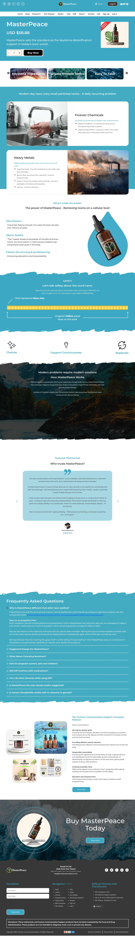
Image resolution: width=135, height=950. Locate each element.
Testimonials (59, 900)
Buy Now (33, 52)
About (72, 892)
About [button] (81, 14)
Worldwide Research (77, 898)
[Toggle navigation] (2, 10)
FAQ (68, 14)
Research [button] (36, 14)
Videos (57, 892)
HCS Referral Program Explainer (105, 895)
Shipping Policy (60, 898)
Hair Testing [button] (49, 14)
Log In (114, 14)
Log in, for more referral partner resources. (109, 897)
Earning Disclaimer (122, 932)
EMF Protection (60, 903)
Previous (8, 73)
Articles (57, 895)
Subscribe (15, 912)
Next (127, 73)
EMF (74, 14)
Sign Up (106, 14)
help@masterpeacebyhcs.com (66, 874)
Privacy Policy (108, 932)
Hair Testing (59, 906)
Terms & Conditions (94, 932)
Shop (27, 14)
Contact (91, 14)
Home (20, 14)
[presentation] (20, 903)
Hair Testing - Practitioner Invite (105, 900)
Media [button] (60, 14)
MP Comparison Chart (102, 892)
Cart (98, 14)
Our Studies (74, 895)
